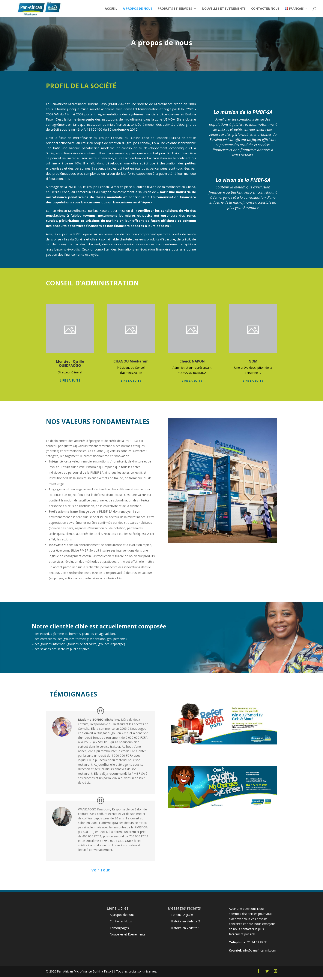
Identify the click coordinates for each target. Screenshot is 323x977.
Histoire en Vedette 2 (185, 921)
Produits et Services (175, 8)
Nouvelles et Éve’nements (224, 8)
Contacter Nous (265, 8)
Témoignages (119, 928)
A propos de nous (137, 8)
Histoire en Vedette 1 (185, 928)
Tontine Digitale (182, 915)
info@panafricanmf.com (259, 950)
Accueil (111, 8)
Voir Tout (100, 870)
